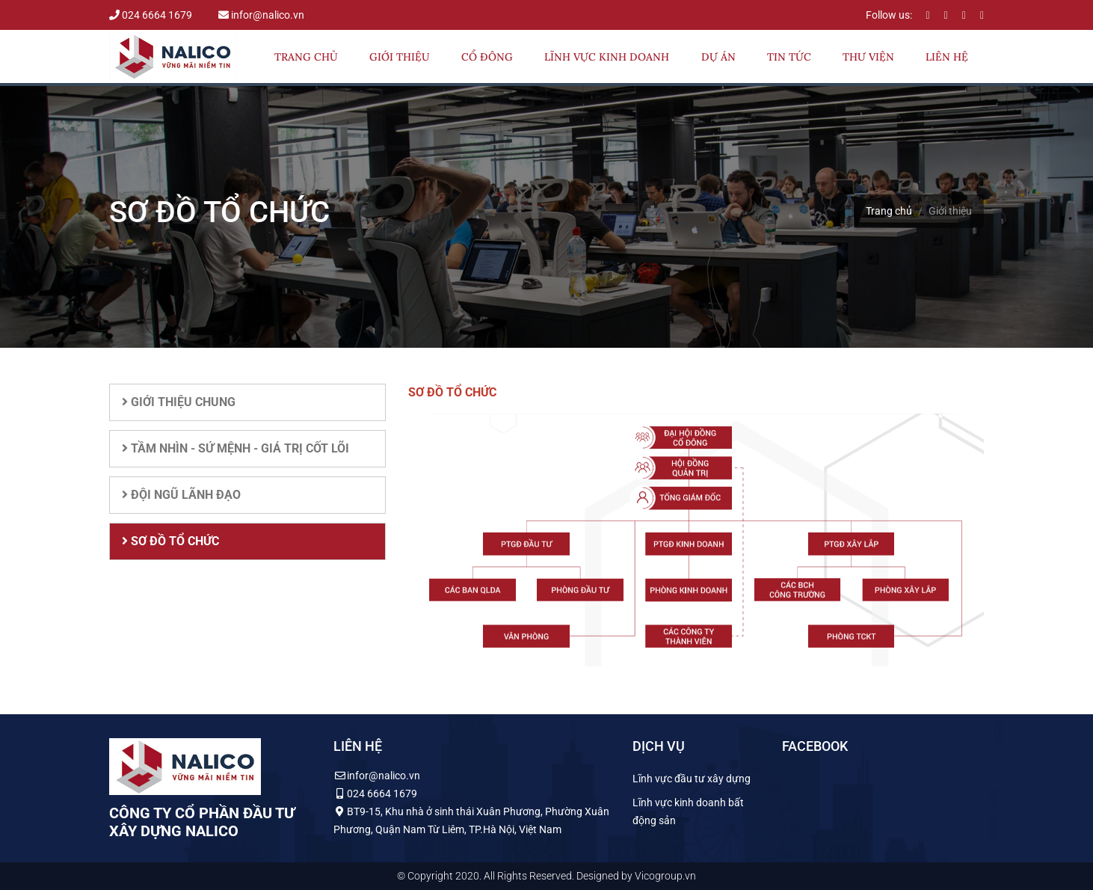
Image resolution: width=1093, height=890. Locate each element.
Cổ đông (487, 57)
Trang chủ (306, 57)
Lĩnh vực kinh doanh (606, 57)
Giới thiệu (399, 57)
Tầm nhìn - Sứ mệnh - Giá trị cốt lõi (235, 448)
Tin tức (789, 57)
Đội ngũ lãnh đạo (181, 495)
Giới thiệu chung (178, 402)
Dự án (718, 57)
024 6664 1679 (151, 15)
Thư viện (868, 57)
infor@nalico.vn (261, 15)
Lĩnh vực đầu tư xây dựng (691, 779)
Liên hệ (947, 57)
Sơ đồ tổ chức (170, 541)
